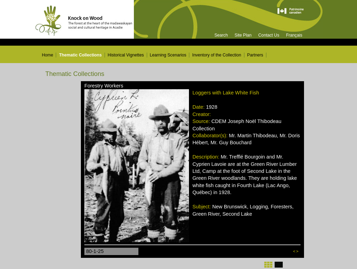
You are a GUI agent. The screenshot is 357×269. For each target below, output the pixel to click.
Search (221, 35)
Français (294, 35)
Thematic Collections (80, 55)
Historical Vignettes (126, 55)
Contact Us (268, 35)
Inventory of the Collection (216, 55)
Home (47, 55)
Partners (255, 55)
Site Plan (243, 35)
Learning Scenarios (168, 55)
